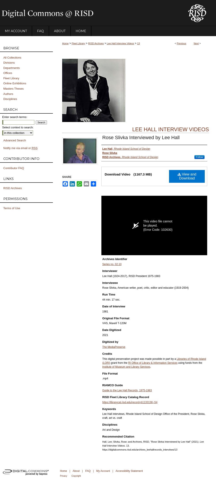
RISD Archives (96, 43)
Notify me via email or (20, 148)
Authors (8, 94)
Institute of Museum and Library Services (126, 366)
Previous (181, 43)
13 (138, 43)
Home (65, 43)
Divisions (9, 62)
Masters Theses (13, 88)
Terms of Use (11, 208)
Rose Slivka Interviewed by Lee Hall (141, 137)
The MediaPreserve (113, 347)
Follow (199, 157)
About (76, 471)
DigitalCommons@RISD (90, 13)
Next (196, 43)
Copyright (76, 476)
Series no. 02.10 (111, 264)
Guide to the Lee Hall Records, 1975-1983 (127, 390)
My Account (103, 471)
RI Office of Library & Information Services (152, 362)
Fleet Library (78, 43)
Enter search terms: (14, 117)
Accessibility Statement (129, 471)
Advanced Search (14, 140)
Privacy (63, 476)
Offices (7, 73)
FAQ (88, 471)
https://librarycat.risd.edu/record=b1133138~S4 (129, 402)
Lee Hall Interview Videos (120, 43)
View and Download (187, 176)
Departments (11, 68)
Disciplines (10, 99)
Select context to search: (18, 127)
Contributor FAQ (13, 168)
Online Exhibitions (14, 83)
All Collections (12, 57)
